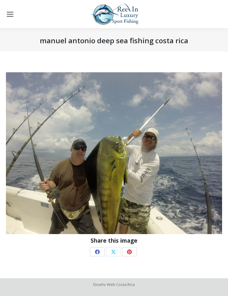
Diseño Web (104, 284)
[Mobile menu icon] (10, 14)
